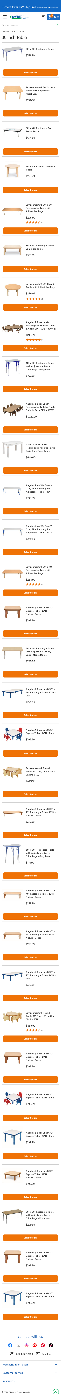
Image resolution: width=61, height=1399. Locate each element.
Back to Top (55, 1392)
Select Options (30, 72)
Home (6, 31)
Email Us (46, 1354)
